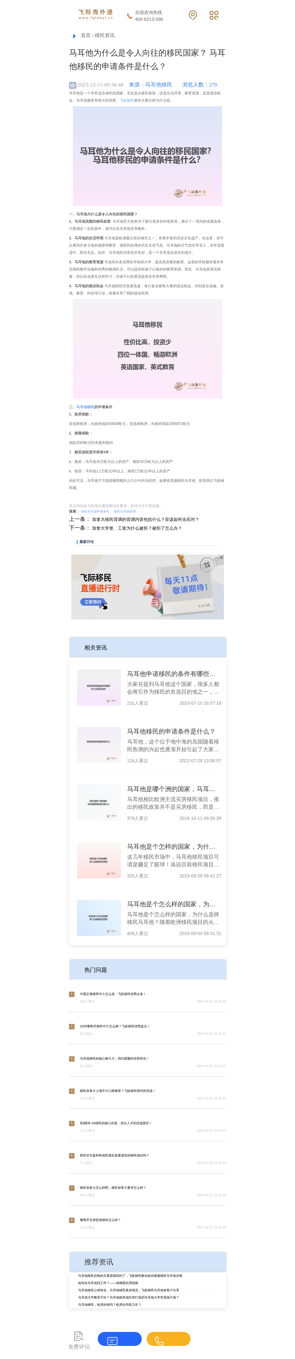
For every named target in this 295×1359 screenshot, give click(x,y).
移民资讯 (110, 36)
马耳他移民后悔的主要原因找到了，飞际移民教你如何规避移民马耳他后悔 (130, 1276)
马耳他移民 (85, 408)
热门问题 (98, 970)
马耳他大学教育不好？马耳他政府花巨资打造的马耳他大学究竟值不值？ (128, 1298)
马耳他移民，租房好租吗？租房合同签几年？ (109, 1305)
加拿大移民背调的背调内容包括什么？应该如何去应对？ (160, 520)
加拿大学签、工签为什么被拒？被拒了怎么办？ (149, 529)
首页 (87, 36)
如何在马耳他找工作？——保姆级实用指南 (108, 1284)
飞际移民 (127, 101)
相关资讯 (98, 648)
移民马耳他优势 (125, 512)
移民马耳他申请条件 (95, 512)
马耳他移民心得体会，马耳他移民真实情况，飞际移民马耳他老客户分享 (128, 1291)
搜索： (74, 512)
